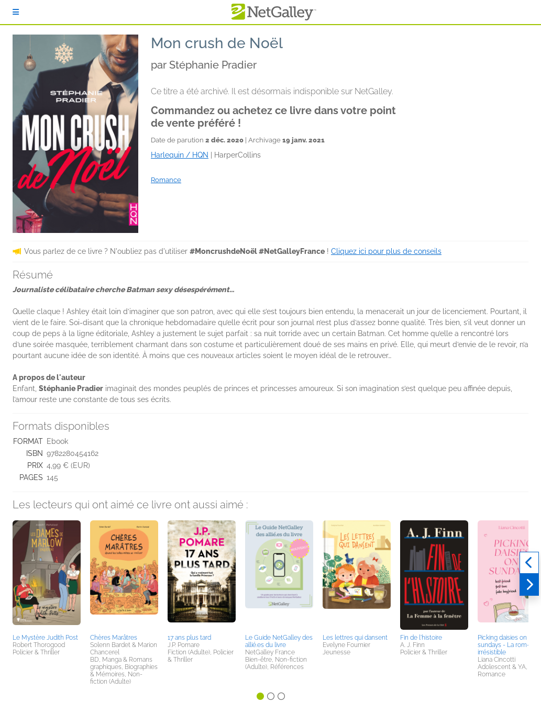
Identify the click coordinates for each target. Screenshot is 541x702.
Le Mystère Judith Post (45, 637)
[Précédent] (529, 563)
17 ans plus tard (189, 637)
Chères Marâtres (113, 637)
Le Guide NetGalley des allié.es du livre (279, 641)
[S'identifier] (15, 12)
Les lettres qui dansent (355, 637)
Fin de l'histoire (421, 637)
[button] (47, 575)
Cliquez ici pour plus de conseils (386, 251)
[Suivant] (529, 585)
